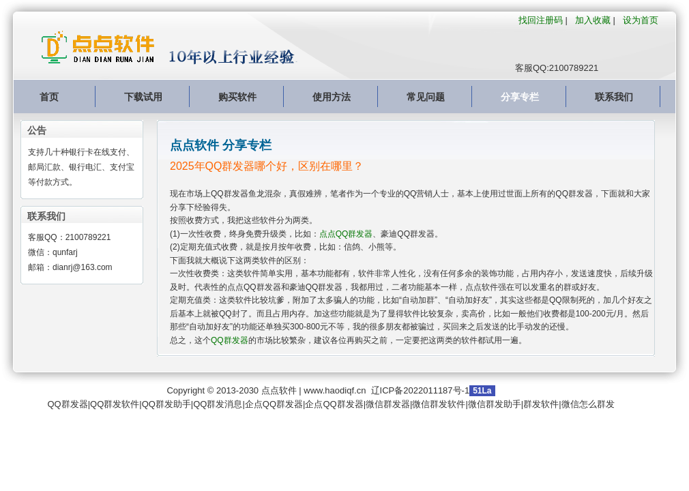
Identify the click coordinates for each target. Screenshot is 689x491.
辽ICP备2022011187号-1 (420, 390)
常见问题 (426, 96)
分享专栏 (520, 96)
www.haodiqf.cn (335, 390)
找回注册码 (540, 20)
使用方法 (331, 96)
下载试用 (143, 96)
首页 (49, 96)
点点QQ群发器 (346, 234)
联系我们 (614, 96)
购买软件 (237, 96)
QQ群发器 (229, 340)
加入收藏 (593, 20)
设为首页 (640, 20)
